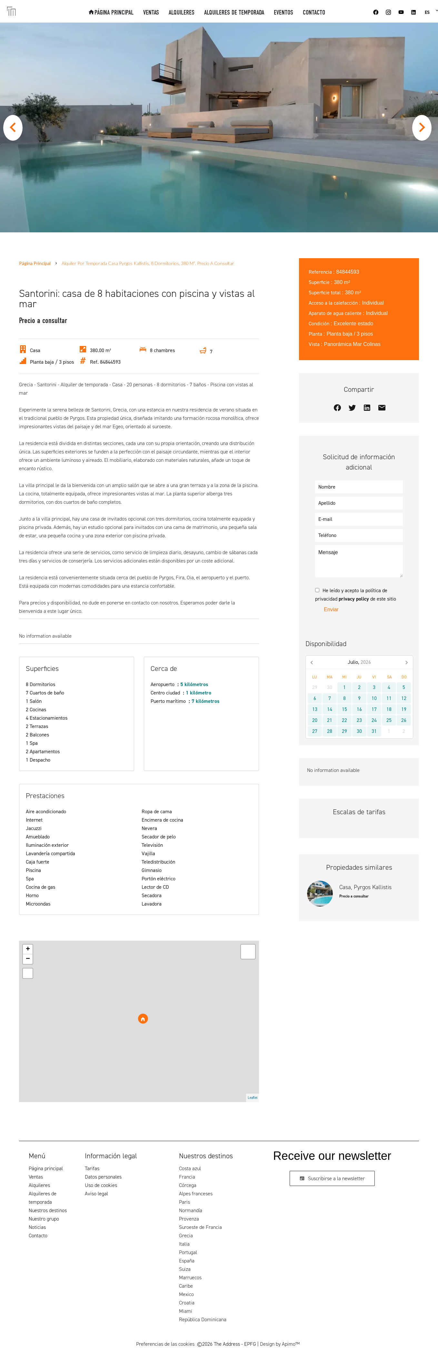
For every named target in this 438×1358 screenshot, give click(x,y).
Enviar (331, 609)
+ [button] (28, 949)
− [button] (28, 959)
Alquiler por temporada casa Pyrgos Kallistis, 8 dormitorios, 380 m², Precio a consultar (148, 263)
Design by (280, 1344)
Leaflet (252, 1097)
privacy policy (354, 598)
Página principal (35, 263)
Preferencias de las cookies (165, 1344)
